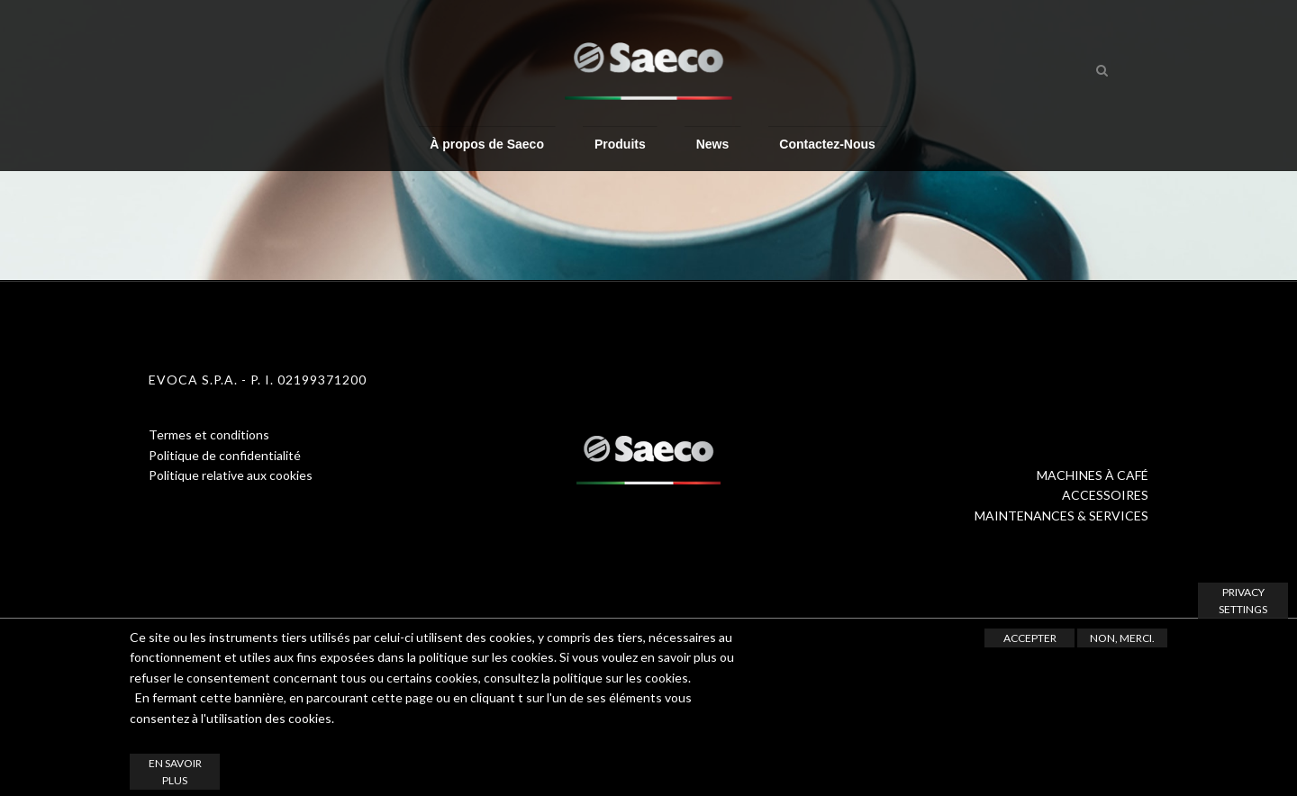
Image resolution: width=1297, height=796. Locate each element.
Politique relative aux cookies (231, 475)
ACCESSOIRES (1105, 494)
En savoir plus (175, 771)
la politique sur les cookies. (616, 677)
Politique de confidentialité (225, 455)
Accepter (1030, 638)
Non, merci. (1122, 638)
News (713, 143)
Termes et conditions (209, 434)
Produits (620, 143)
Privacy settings (1243, 600)
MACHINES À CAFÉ (1092, 475)
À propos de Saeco (487, 143)
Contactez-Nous (827, 143)
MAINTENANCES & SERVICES (1061, 515)
